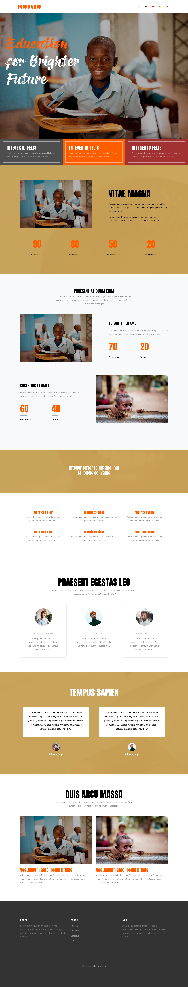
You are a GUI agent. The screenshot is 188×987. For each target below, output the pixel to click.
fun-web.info (100, 966)
